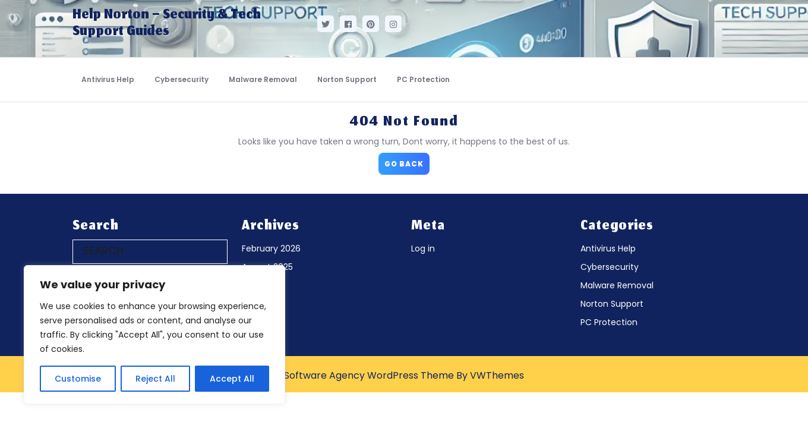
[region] (154, 334)
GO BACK (407, 161)
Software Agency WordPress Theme (369, 375)
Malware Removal (263, 79)
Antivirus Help (107, 79)
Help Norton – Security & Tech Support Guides (166, 24)
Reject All (155, 379)
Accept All (232, 379)
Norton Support (347, 79)
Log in (423, 248)
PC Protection (423, 79)
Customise (78, 379)
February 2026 (271, 248)
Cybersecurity (181, 79)
